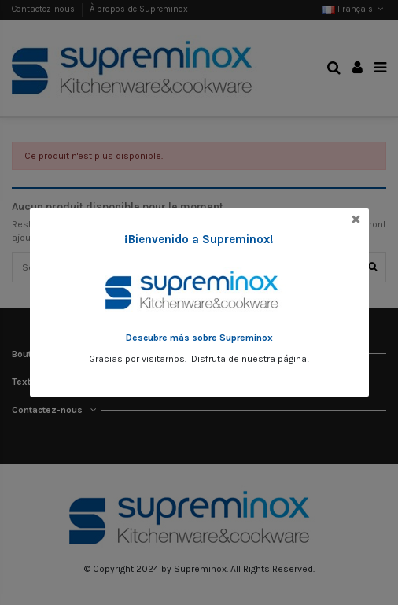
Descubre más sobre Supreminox (199, 337)
